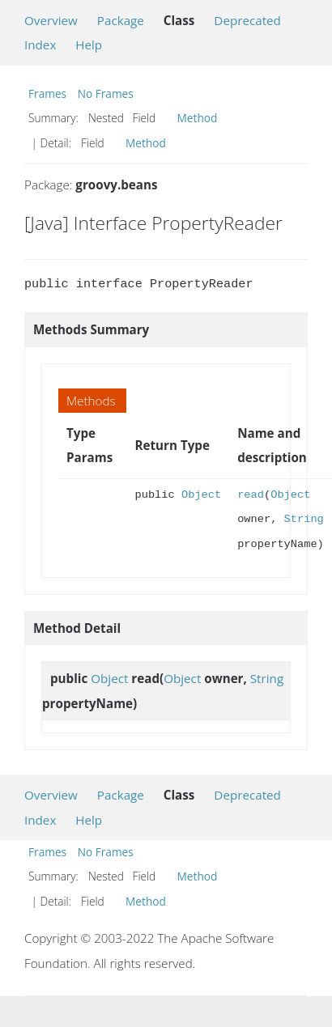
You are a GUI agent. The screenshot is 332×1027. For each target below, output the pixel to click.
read (250, 495)
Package (120, 20)
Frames (47, 93)
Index (40, 44)
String (304, 519)
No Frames (106, 93)
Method (197, 117)
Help (88, 44)
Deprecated (247, 20)
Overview (51, 20)
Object (201, 495)
